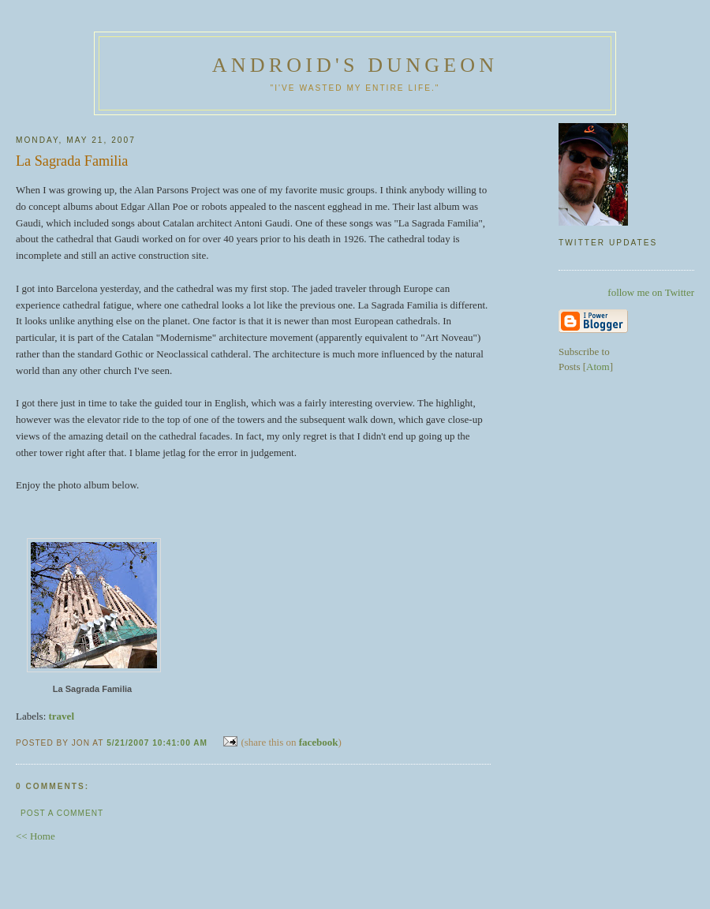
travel (61, 716)
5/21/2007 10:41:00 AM (158, 743)
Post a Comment (62, 813)
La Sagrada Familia (92, 689)
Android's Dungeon (355, 65)
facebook (318, 742)
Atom (598, 366)
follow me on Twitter (650, 292)
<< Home (35, 836)
